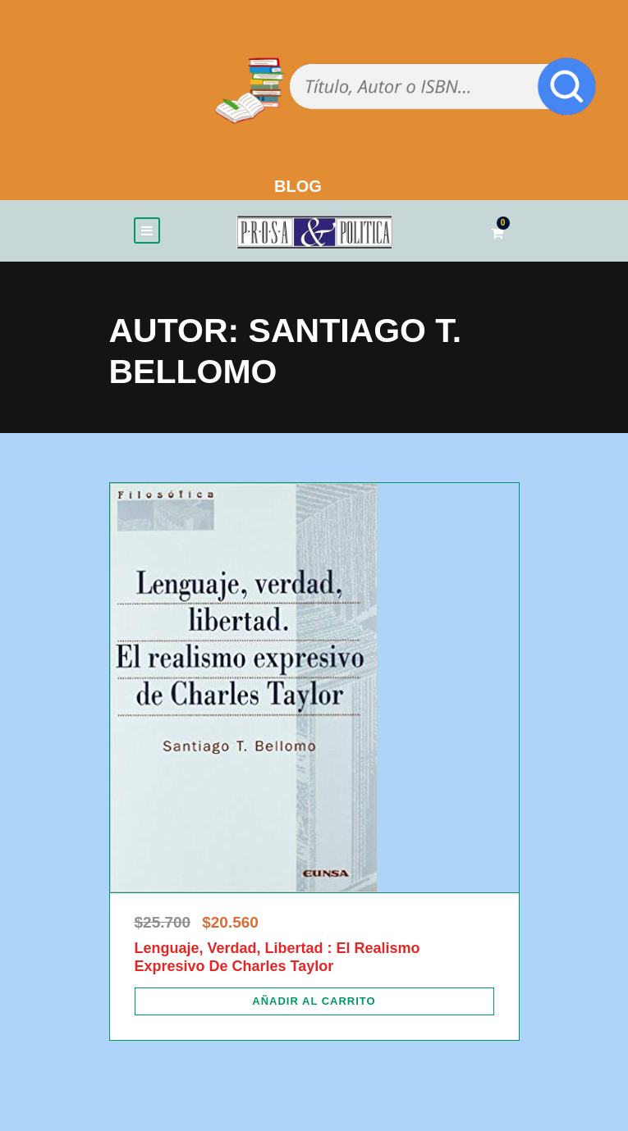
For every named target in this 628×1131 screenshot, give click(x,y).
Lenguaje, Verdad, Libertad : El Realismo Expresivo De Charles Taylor (277, 957)
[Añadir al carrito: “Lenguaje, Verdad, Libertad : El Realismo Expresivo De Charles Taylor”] (314, 1001)
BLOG (298, 186)
